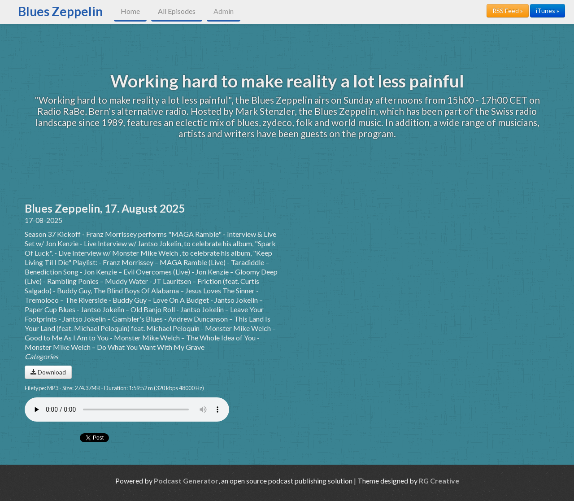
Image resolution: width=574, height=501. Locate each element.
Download (48, 372)
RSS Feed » (507, 10)
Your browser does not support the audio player (127, 409)
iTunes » (547, 10)
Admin (223, 11)
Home (130, 11)
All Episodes (177, 11)
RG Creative (439, 480)
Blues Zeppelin (60, 11)
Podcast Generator (186, 480)
